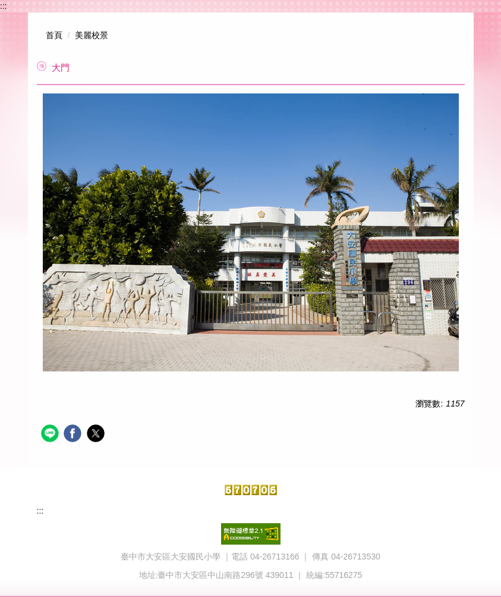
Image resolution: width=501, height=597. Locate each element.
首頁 (54, 35)
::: (3, 6)
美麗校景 (91, 35)
